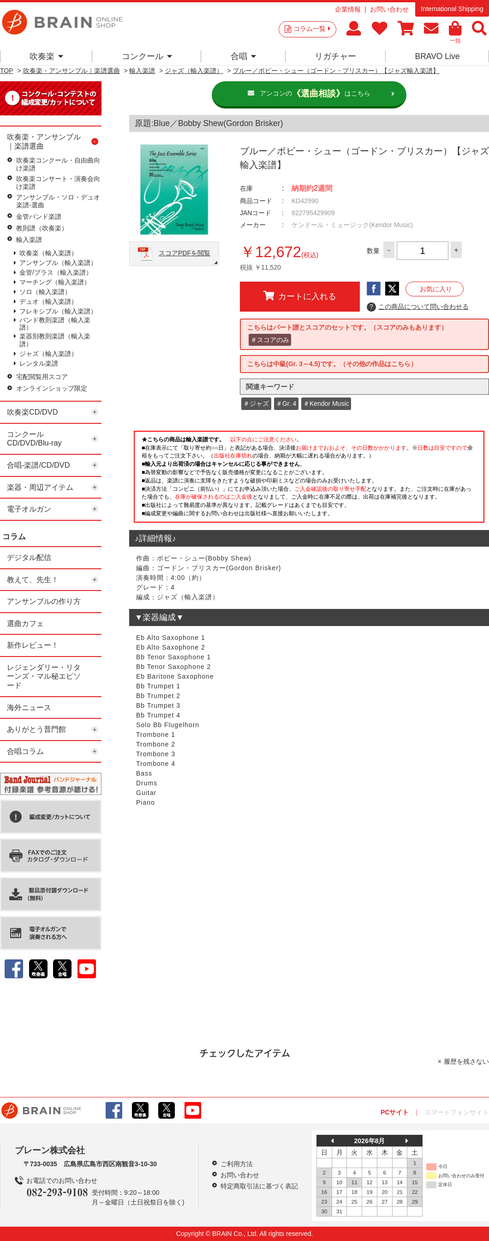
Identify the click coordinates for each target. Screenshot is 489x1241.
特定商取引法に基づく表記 (259, 1186)
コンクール (147, 56)
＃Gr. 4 (286, 403)
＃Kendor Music (326, 403)
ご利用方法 (237, 1164)
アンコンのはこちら (315, 94)
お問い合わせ (389, 9)
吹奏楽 (46, 56)
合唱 (243, 56)
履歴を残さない (466, 1061)
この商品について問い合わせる (418, 307)
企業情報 (348, 9)
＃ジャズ (256, 403)
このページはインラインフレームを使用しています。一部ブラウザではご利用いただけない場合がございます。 (309, 479)
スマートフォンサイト (456, 1112)
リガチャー (335, 56)
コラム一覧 (311, 28)
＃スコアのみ (269, 339)
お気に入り (436, 289)
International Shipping (452, 8)
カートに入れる (299, 296)
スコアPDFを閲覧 (184, 253)
